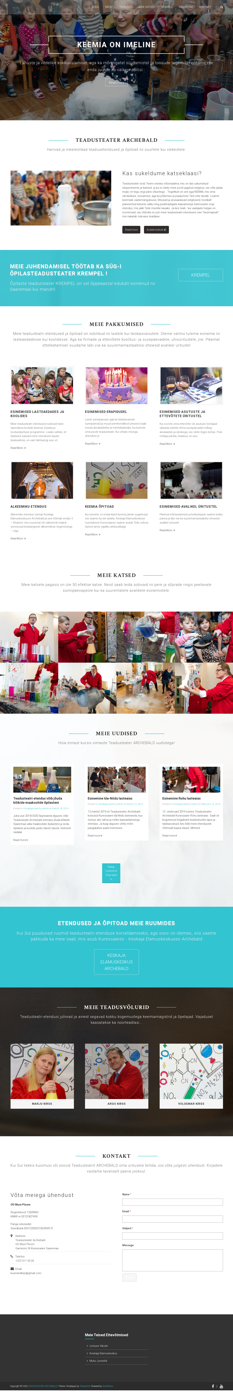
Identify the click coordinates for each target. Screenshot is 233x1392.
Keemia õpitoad (99, 508)
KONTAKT (205, 7)
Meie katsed (147, 7)
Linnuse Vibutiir (99, 1347)
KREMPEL (200, 276)
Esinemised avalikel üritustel (188, 508)
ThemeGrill (85, 1388)
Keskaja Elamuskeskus (103, 1355)
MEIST (109, 7)
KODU (95, 7)
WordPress (107, 1388)
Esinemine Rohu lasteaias (181, 800)
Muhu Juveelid (98, 1362)
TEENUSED (126, 7)
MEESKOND (186, 7)
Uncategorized (30, 809)
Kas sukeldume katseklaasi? (162, 175)
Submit (129, 1279)
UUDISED (167, 7)
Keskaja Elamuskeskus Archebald (116, 963)
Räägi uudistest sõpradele (111, 874)
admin (45, 809)
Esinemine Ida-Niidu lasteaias (110, 800)
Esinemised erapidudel (106, 413)
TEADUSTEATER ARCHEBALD (42, 1388)
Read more (116, 82)
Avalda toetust (156, 231)
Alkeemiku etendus (29, 508)
